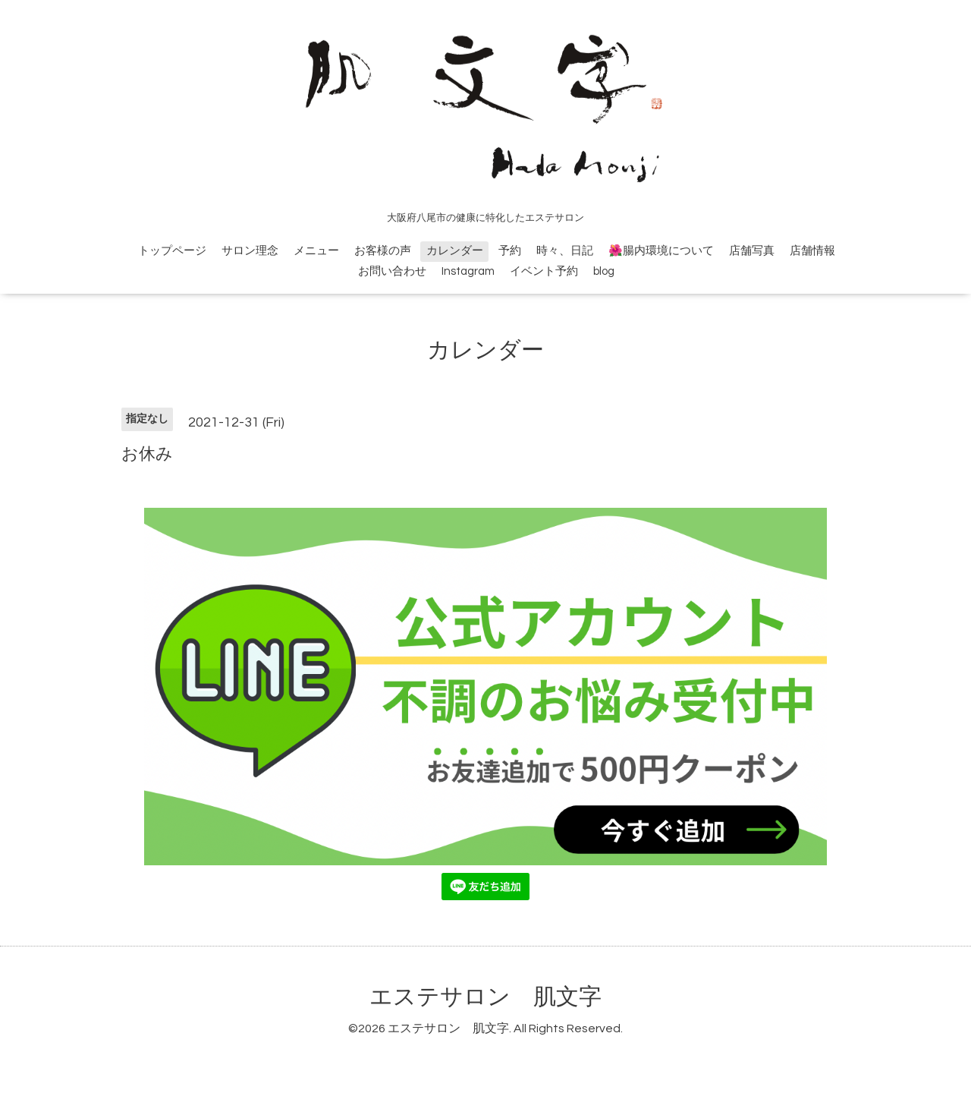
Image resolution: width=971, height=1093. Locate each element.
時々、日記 (564, 251)
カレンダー (454, 251)
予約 (509, 251)
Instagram (468, 271)
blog (603, 271)
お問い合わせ (392, 271)
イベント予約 (544, 271)
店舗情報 (812, 251)
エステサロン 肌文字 (485, 997)
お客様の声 (382, 251)
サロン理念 (250, 251)
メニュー (316, 251)
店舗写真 (752, 251)
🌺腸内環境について (661, 251)
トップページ (172, 251)
